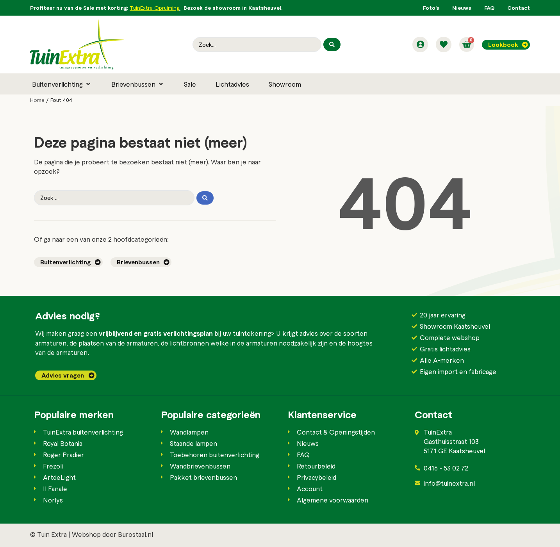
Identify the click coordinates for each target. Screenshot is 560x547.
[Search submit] (332, 44)
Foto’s (431, 7)
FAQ (489, 7)
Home (37, 99)
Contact (518, 7)
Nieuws (461, 7)
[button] (62, 84)
